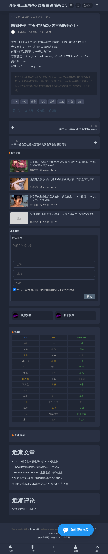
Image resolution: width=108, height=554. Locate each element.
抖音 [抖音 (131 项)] (25, 367)
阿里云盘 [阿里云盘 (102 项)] (81, 413)
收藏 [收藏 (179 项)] (25, 372)
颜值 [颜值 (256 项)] (53, 419)
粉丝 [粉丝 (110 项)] (53, 390)
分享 (33, 101)
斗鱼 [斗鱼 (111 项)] (53, 372)
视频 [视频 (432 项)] (53, 408)
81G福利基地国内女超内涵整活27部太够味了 (37, 466)
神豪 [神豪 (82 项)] (81, 384)
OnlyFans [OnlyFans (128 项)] (81, 337)
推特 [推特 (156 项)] (53, 367)
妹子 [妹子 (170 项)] (81, 355)
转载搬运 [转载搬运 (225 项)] (53, 413)
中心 (24, 101)
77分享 (54, 537)
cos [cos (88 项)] (53, 337)
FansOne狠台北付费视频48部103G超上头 (35, 461)
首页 (27, 17)
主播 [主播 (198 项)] (25, 349)
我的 (75, 548)
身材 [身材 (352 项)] (25, 413)
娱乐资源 (34, 170)
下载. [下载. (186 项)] (81, 343)
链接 (53, 110)
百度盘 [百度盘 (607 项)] (25, 384)
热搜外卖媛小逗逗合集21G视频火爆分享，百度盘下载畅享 (62, 179)
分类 (32, 548)
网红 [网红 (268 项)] (53, 396)
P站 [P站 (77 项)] (25, 343)
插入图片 (17, 237)
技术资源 (37, 17)
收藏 (28, 110)
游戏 (52, 101)
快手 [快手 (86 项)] (81, 361)
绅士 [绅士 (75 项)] (25, 396)
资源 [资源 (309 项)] (81, 408)
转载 (70, 101)
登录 (87, 5)
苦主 (61, 101)
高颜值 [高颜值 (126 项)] (81, 419)
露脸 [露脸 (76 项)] (25, 419)
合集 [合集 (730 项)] (25, 355)
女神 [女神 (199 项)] (53, 355)
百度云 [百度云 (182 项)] (81, 378)
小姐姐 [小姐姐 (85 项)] (25, 361)
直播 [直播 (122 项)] (53, 384)
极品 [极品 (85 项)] (81, 372)
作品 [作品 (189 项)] (53, 349)
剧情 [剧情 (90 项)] (81, 349)
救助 (43, 101)
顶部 (97, 548)
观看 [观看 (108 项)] (25, 408)
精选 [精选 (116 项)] (81, 390)
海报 (41, 110)
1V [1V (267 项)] (25, 337)
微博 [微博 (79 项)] (53, 361)
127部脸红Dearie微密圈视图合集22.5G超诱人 (37, 478)
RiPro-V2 (34, 529)
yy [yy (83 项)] (53, 343)
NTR (15, 101)
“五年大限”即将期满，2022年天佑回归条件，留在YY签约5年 (63, 213)
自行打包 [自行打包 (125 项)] (53, 402)
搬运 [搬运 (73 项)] (81, 367)
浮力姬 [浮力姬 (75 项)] (25, 378)
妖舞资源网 (43, 537)
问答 (54, 548)
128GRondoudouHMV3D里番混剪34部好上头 (37, 472)
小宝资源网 (64, 537)
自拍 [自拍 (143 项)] (25, 402)
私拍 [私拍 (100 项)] (25, 390)
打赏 (17, 110)
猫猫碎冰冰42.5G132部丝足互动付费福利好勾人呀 (40, 483)
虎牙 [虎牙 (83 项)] (81, 402)
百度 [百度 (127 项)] (53, 378)
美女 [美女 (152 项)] (81, 396)
